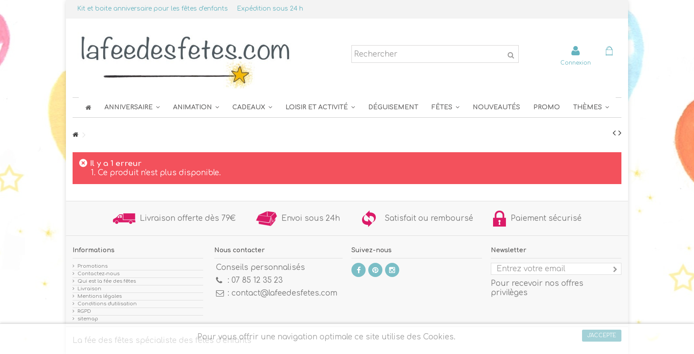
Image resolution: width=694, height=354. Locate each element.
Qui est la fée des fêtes (106, 281)
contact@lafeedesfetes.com (284, 293)
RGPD (84, 311)
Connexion (575, 62)
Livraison (89, 289)
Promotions (92, 266)
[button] (445, 107)
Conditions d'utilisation (107, 304)
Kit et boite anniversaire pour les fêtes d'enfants (152, 8)
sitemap (87, 319)
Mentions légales (99, 296)
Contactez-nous (98, 274)
